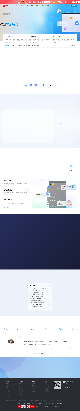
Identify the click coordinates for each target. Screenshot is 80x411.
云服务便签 (8, 393)
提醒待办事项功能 (55, 400)
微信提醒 (32, 400)
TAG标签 (49, 400)
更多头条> (73, 45)
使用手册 (20, 400)
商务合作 (47, 391)
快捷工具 (7, 391)
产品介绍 (47, 385)
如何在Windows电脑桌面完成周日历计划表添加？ (38, 296)
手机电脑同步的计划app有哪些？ (36, 306)
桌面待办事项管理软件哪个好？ (36, 290)
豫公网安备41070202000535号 (56, 403)
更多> (49, 285)
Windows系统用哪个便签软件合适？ (37, 302)
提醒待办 (7, 387)
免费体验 (74, 5)
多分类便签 (8, 395)
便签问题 (42, 400)
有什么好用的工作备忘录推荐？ (36, 304)
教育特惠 (7, 397)
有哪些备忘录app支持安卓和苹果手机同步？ (38, 288)
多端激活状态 (37, 400)
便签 (29, 400)
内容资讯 (33, 383)
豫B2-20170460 (45, 403)
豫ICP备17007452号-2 (38, 403)
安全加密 (20, 383)
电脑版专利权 (21, 389)
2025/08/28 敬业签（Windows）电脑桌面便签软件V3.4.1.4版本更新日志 (26, 45)
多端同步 (7, 385)
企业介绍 (47, 387)
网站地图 (33, 391)
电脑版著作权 (21, 393)
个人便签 (7, 383)
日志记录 (7, 389)
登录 (67, 5)
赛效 (11, 400)
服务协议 (47, 389)
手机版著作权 (21, 395)
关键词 (17, 400)
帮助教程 (33, 387)
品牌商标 (20, 387)
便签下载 (33, 393)
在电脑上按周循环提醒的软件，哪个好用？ (38, 298)
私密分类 (71, 170)
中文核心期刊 (25, 400)
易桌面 (14, 400)
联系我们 (47, 383)
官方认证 (20, 385)
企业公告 (33, 389)
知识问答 (33, 385)
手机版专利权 (21, 391)
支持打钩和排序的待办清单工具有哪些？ (38, 300)
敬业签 (46, 400)
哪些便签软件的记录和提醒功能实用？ (37, 294)
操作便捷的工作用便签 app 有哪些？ (37, 292)
